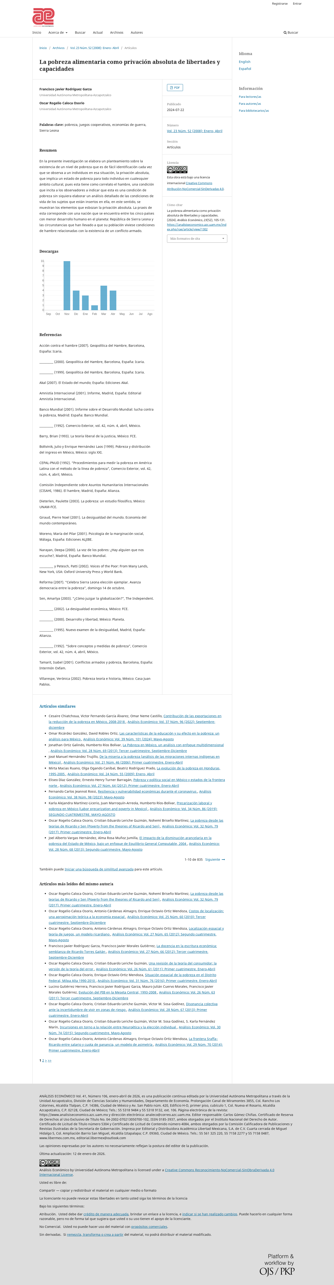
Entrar (297, 3)
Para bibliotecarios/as (254, 110)
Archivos (116, 32)
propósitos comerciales (149, 1226)
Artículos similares (57, 706)
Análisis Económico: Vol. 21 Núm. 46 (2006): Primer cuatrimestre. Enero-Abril (123, 762)
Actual (98, 32)
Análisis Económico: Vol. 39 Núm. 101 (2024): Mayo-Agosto (128, 739)
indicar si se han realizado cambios (209, 1214)
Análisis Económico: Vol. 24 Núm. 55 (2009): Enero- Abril (110, 774)
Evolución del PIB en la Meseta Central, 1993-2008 (118, 992)
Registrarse (280, 3)
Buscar (80, 32)
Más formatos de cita (185, 238)
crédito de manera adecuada (106, 1214)
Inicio (36, 32)
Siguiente (212, 859)
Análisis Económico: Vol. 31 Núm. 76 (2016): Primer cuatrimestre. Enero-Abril (157, 980)
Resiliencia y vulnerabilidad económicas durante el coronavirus (147, 791)
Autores (137, 32)
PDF (176, 87)
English (244, 61)
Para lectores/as (250, 97)
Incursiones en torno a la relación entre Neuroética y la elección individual (118, 1027)
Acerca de (56, 32)
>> (49, 1060)
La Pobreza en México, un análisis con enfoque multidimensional (173, 745)
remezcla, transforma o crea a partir (95, 1234)
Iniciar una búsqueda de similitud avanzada (99, 869)
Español (245, 68)
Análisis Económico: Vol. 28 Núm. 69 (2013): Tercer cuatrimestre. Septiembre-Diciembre (119, 751)
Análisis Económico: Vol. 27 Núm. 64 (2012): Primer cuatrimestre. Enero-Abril (119, 785)
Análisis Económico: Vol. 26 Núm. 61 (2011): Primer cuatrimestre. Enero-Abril (155, 969)
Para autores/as (250, 103)
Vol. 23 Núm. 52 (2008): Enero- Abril (94, 48)
